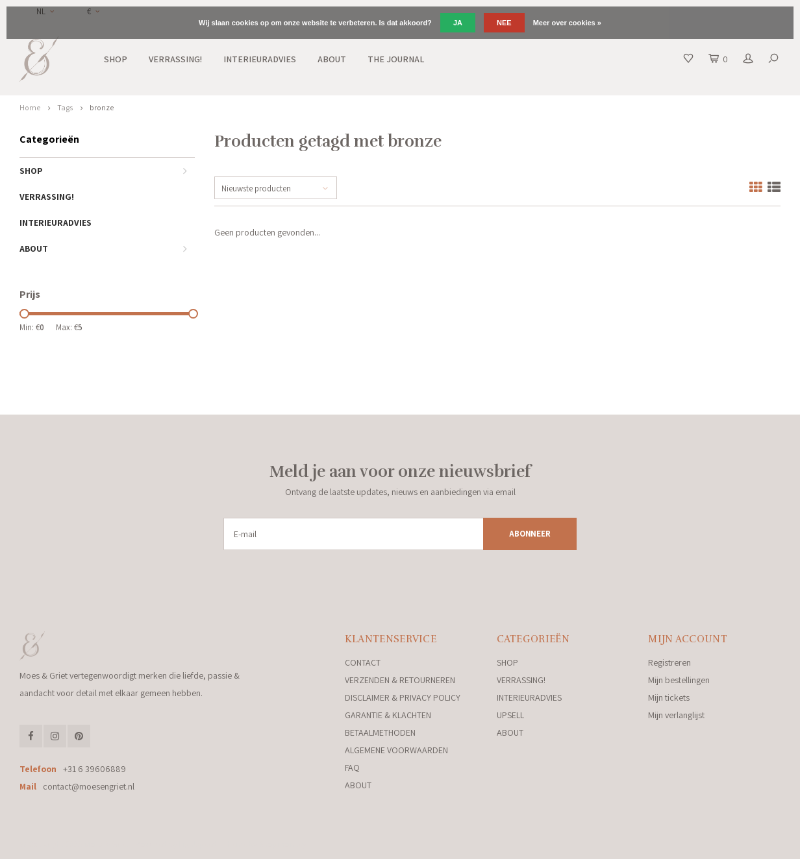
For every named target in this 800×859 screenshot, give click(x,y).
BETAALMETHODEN (380, 732)
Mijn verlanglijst (676, 715)
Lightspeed (197, 844)
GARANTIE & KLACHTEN (388, 715)
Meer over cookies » (567, 23)
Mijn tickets (669, 697)
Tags (65, 107)
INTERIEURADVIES (259, 59)
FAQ (352, 767)
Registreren (669, 662)
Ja (457, 23)
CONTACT (363, 662)
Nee (504, 23)
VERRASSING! (175, 59)
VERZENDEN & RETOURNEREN (400, 680)
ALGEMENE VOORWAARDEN (396, 750)
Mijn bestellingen (679, 680)
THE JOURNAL (396, 59)
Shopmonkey (282, 844)
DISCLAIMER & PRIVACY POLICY (402, 697)
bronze (102, 107)
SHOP (115, 59)
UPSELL (510, 715)
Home (29, 107)
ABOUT (332, 59)
